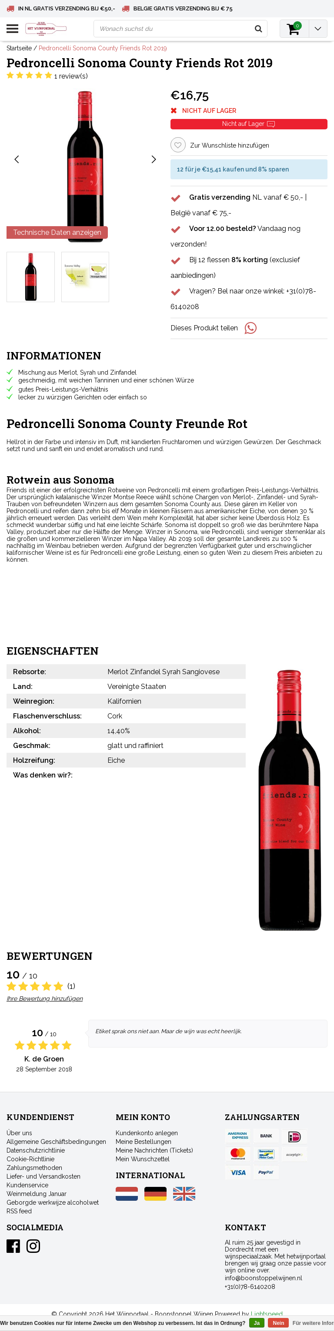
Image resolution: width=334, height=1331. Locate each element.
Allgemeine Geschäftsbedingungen (56, 1141)
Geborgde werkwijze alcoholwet (53, 1202)
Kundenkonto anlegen (147, 1133)
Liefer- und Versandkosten (43, 1176)
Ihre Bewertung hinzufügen (45, 998)
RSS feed (19, 1211)
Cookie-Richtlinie (30, 1159)
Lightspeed (267, 1314)
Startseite (19, 48)
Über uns (19, 1133)
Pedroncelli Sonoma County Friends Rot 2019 (103, 48)
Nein (278, 1323)
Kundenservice (27, 1185)
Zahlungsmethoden (34, 1167)
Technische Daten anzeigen (57, 232)
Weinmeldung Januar (37, 1193)
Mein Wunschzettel (143, 1159)
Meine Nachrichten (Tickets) (154, 1150)
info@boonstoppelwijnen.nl (263, 1278)
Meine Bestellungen (143, 1141)
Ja (257, 1323)
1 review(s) (71, 76)
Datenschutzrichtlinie (36, 1150)
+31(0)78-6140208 (250, 1286)
